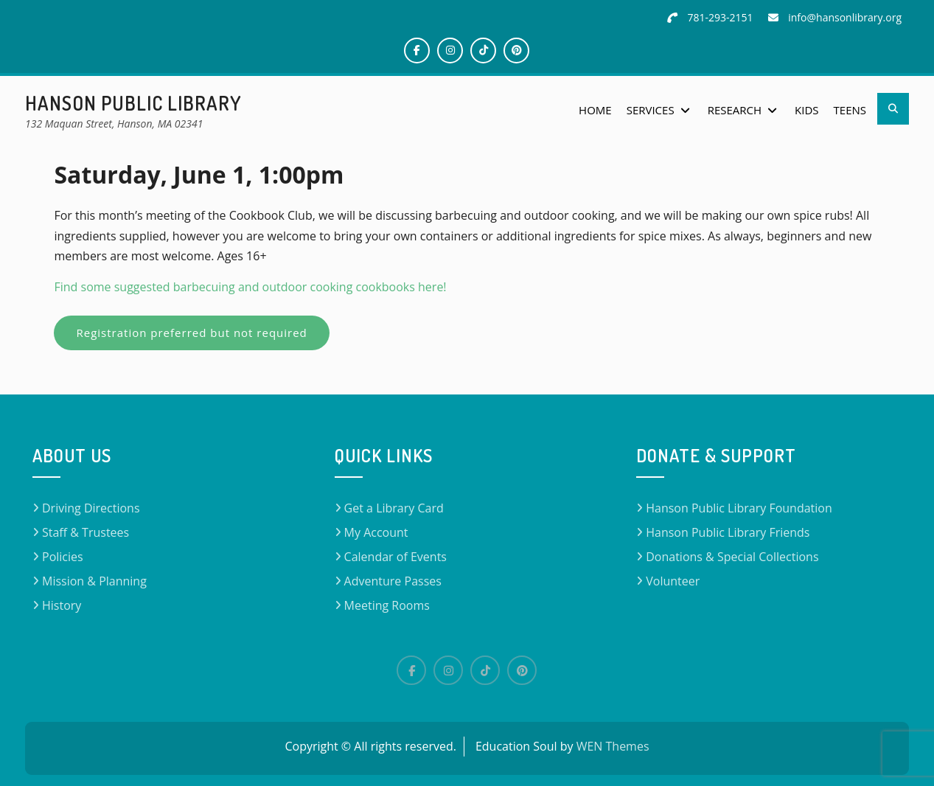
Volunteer (673, 581)
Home (595, 109)
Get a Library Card (394, 508)
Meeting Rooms (387, 605)
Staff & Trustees (85, 532)
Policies (62, 557)
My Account (376, 532)
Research (735, 109)
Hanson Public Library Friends (727, 532)
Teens (850, 109)
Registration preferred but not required (191, 332)
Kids (806, 109)
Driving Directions (91, 508)
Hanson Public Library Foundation (739, 508)
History (61, 605)
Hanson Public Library (133, 103)
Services (651, 109)
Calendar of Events (395, 557)
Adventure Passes (393, 581)
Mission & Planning (94, 581)
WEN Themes (612, 746)
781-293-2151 (720, 17)
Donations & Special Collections (732, 557)
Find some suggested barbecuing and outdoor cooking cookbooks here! (251, 287)
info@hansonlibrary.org (845, 17)
